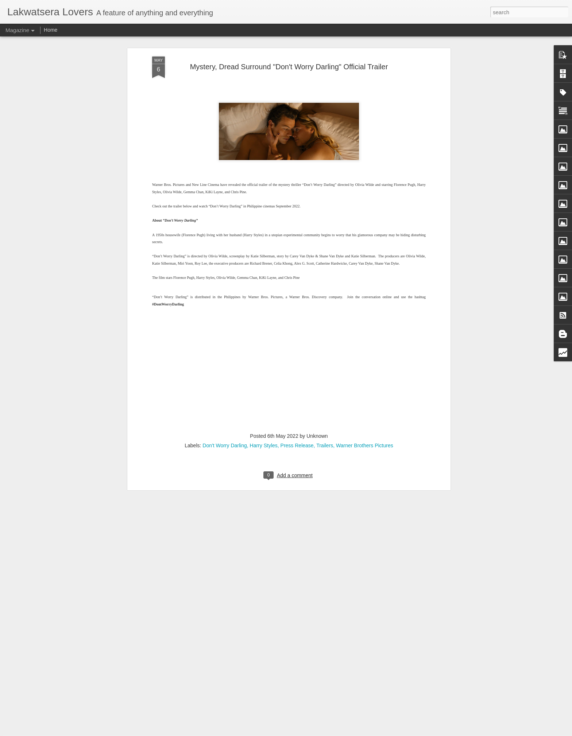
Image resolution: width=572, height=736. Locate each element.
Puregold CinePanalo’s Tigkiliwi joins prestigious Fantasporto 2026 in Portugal (275, 648)
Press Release (297, 326)
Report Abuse (340, 732)
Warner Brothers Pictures (364, 326)
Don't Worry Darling (224, 326)
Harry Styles (264, 326)
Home (50, 30)
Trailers (324, 326)
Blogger (319, 732)
